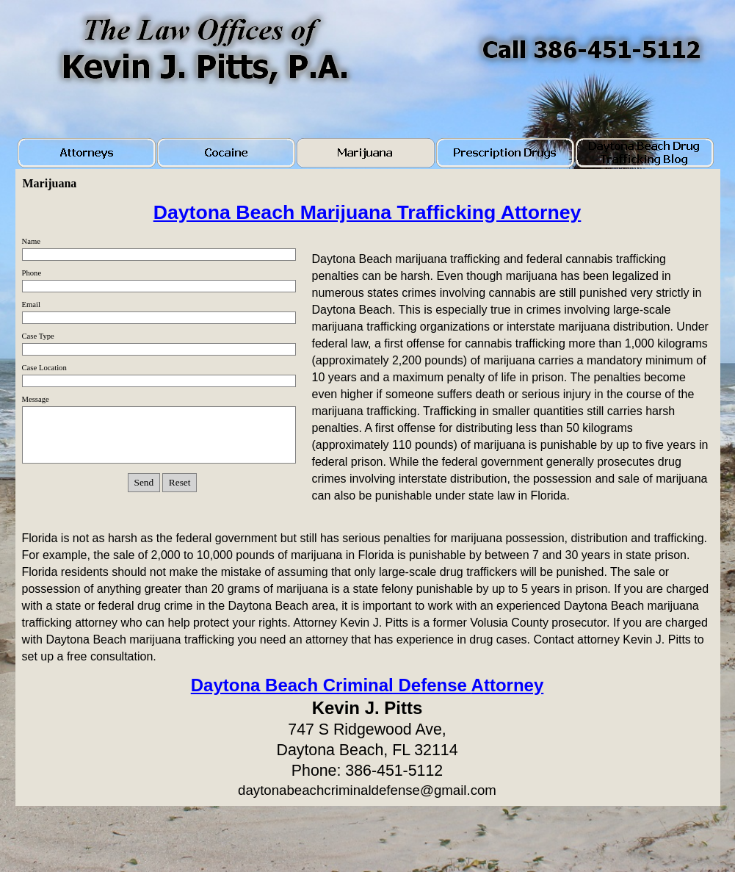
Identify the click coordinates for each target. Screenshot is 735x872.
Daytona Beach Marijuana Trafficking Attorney (367, 212)
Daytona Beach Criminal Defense (367, 685)
